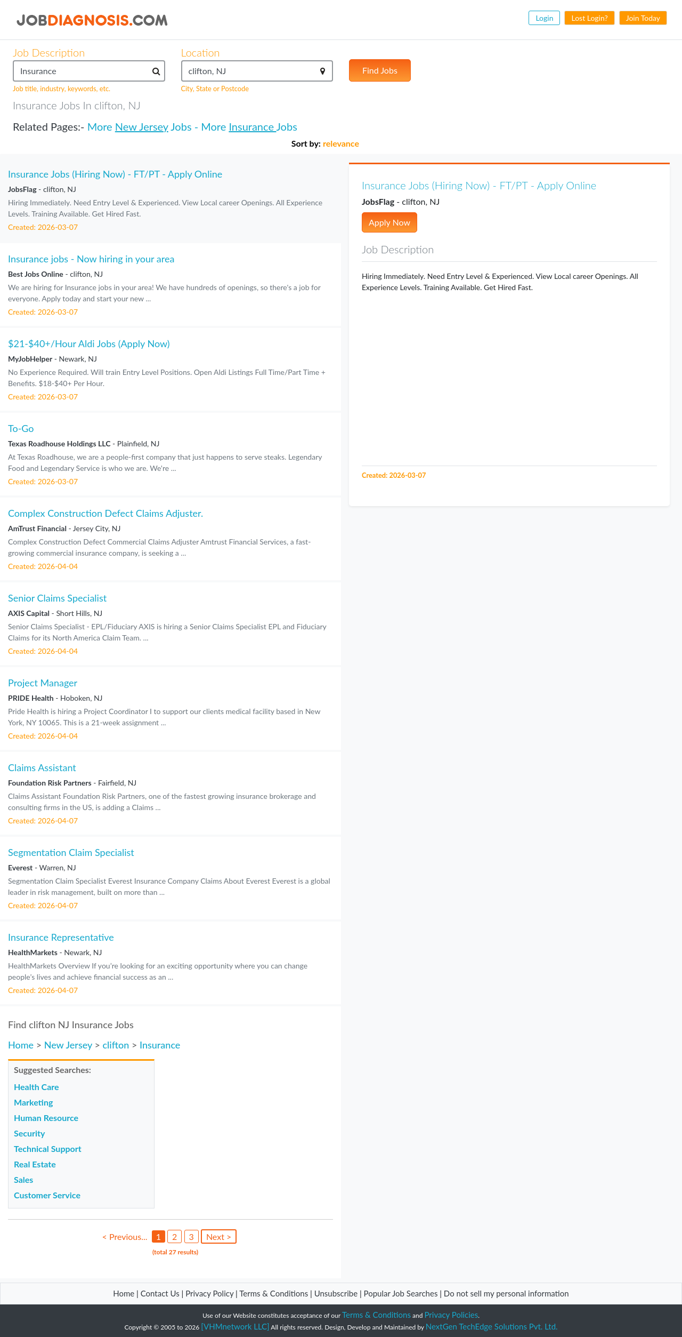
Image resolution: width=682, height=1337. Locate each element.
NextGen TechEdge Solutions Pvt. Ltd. (492, 1326)
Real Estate (35, 1164)
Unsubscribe (336, 1293)
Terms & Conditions (274, 1293)
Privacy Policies (451, 1314)
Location (200, 52)
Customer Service (47, 1195)
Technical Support (48, 1148)
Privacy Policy (209, 1293)
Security (29, 1133)
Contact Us (160, 1293)
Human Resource (46, 1117)
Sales (23, 1179)
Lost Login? (589, 17)
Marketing (33, 1102)
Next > (218, 1236)
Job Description (49, 52)
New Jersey (141, 126)
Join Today (643, 17)
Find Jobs (379, 70)
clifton (115, 1045)
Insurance (252, 126)
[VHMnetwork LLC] (235, 1326)
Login (544, 17)
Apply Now (389, 222)
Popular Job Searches (401, 1293)
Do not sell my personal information (506, 1293)
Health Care (36, 1087)
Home (21, 1045)
